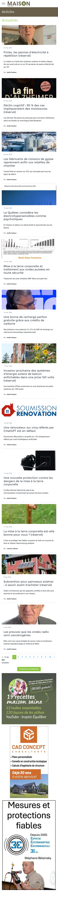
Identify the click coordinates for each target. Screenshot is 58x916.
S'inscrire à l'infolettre (29, 669)
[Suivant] (54, 657)
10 (50, 657)
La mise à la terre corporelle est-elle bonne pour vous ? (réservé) (29, 533)
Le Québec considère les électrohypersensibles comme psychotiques (25, 216)
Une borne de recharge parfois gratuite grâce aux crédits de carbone (25, 320)
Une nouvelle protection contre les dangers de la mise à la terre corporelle (28, 481)
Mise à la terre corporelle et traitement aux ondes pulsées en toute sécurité (27, 270)
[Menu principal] (3, 3)
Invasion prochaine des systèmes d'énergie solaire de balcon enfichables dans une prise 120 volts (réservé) (29, 375)
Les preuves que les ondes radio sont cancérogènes (26, 633)
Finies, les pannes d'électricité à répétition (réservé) (26, 54)
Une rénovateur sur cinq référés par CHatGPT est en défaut (29, 429)
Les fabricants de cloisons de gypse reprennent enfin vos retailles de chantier (28, 162)
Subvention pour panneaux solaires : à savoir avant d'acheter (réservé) (28, 583)
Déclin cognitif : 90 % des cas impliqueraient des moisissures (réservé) (25, 109)
